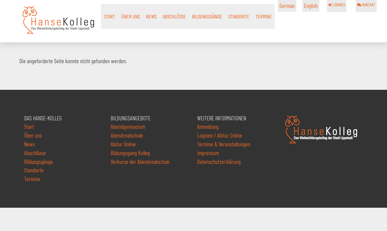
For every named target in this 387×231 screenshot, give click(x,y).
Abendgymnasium (128, 126)
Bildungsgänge (207, 16)
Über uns (130, 16)
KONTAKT (366, 4)
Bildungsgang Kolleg (130, 152)
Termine (263, 16)
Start (109, 16)
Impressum (208, 152)
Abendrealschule (127, 135)
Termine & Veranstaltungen (223, 144)
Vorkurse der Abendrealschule (140, 161)
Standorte (238, 16)
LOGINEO (336, 4)
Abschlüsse (174, 16)
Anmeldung (208, 126)
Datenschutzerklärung (219, 161)
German (287, 5)
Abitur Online (123, 144)
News (151, 16)
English (311, 5)
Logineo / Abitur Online (219, 135)
